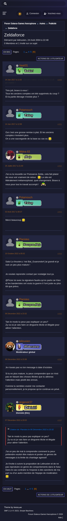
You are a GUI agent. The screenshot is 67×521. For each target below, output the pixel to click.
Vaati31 (23, 65)
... (26, 52)
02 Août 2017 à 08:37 (13, 212)
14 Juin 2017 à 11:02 (13, 80)
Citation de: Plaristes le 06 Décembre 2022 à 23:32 (32, 429)
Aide (60, 518)
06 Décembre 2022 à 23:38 (16, 359)
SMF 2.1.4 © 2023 (11, 511)
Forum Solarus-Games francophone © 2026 (45, 514)
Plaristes (24, 239)
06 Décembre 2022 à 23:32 (16, 314)
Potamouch (25, 109)
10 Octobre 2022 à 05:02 (15, 254)
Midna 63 (24, 151)
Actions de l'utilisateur (50, 59)
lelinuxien (24, 341)
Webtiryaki (18, 507)
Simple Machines (26, 511)
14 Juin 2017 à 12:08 (13, 124)
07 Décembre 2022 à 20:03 (16, 420)
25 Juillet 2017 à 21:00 (14, 166)
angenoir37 (25, 402)
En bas (6, 52)
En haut (7, 489)
